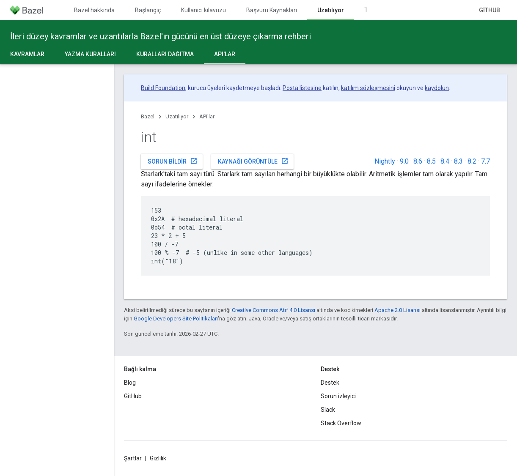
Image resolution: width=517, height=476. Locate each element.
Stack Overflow (341, 423)
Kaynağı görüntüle (253, 161)
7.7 (485, 161)
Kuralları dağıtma (165, 54)
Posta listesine (302, 88)
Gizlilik (158, 458)
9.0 (404, 161)
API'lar (206, 116)
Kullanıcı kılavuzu (203, 10)
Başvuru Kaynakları (271, 10)
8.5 (431, 161)
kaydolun (437, 88)
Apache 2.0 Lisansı (397, 310)
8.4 (444, 161)
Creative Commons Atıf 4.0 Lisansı (273, 310)
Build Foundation (163, 88)
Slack (328, 409)
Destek (330, 382)
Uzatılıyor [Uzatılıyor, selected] (330, 10)
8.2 (472, 161)
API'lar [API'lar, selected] (224, 54)
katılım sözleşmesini (368, 88)
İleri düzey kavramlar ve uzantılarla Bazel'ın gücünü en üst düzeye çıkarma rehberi (160, 36)
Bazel (147, 116)
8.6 (417, 161)
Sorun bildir (173, 161)
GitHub (489, 10)
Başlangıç (148, 10)
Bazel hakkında (94, 10)
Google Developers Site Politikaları (176, 318)
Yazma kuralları (90, 54)
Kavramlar (27, 54)
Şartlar (133, 458)
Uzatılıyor (176, 116)
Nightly (384, 161)
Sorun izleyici (338, 396)
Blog (130, 382)
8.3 (458, 161)
